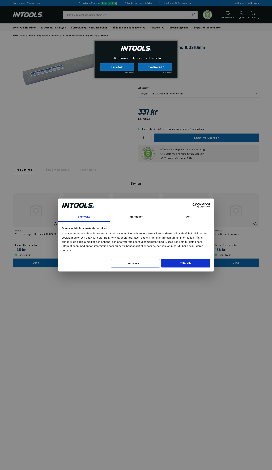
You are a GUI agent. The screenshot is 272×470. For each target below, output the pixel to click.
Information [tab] (136, 216)
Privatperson (155, 67)
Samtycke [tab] (84, 216)
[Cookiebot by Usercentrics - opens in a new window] (195, 205)
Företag (117, 67)
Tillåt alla (185, 263)
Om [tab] (188, 216)
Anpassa (135, 263)
